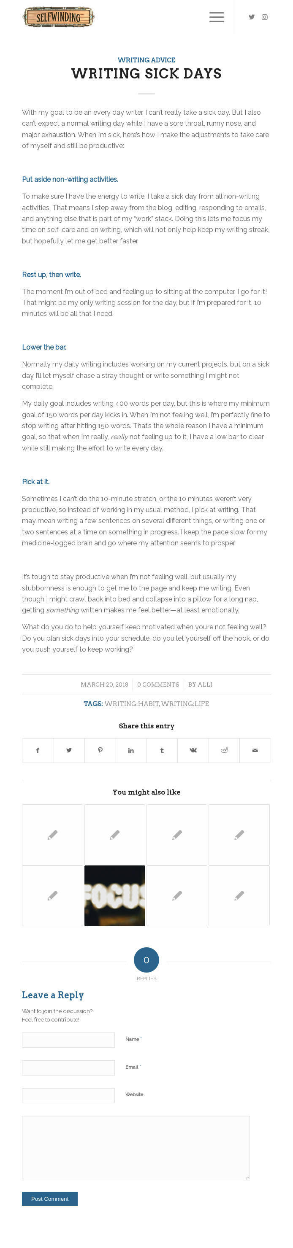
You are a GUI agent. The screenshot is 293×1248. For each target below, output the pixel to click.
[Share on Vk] (193, 750)
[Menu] (212, 17)
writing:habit (131, 704)
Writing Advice (146, 60)
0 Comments (158, 685)
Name (133, 1039)
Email (133, 1067)
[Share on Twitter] (69, 750)
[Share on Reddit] (224, 750)
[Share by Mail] (255, 750)
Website (134, 1094)
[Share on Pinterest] (100, 750)
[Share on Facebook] (37, 750)
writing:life (185, 704)
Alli (205, 685)
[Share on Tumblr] (162, 750)
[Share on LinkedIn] (131, 750)
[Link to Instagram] (264, 17)
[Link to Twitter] (252, 17)
